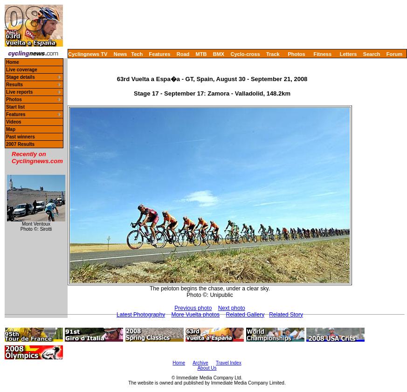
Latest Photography (141, 314)
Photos (296, 54)
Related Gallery (245, 314)
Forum (394, 54)
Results (14, 84)
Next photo (231, 308)
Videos (13, 121)
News (120, 54)
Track (273, 54)
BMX (218, 54)
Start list (15, 107)
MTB (201, 54)
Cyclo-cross (245, 54)
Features (160, 54)
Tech (137, 54)
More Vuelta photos (196, 314)
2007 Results (20, 144)
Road (183, 54)
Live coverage (21, 69)
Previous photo (193, 308)
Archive (200, 362)
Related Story (286, 314)
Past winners (20, 136)
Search (371, 54)
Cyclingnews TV (87, 54)
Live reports (19, 92)
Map (10, 129)
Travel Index (228, 362)
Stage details (20, 77)
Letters (348, 54)
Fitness (322, 54)
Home (12, 62)
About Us (206, 368)
